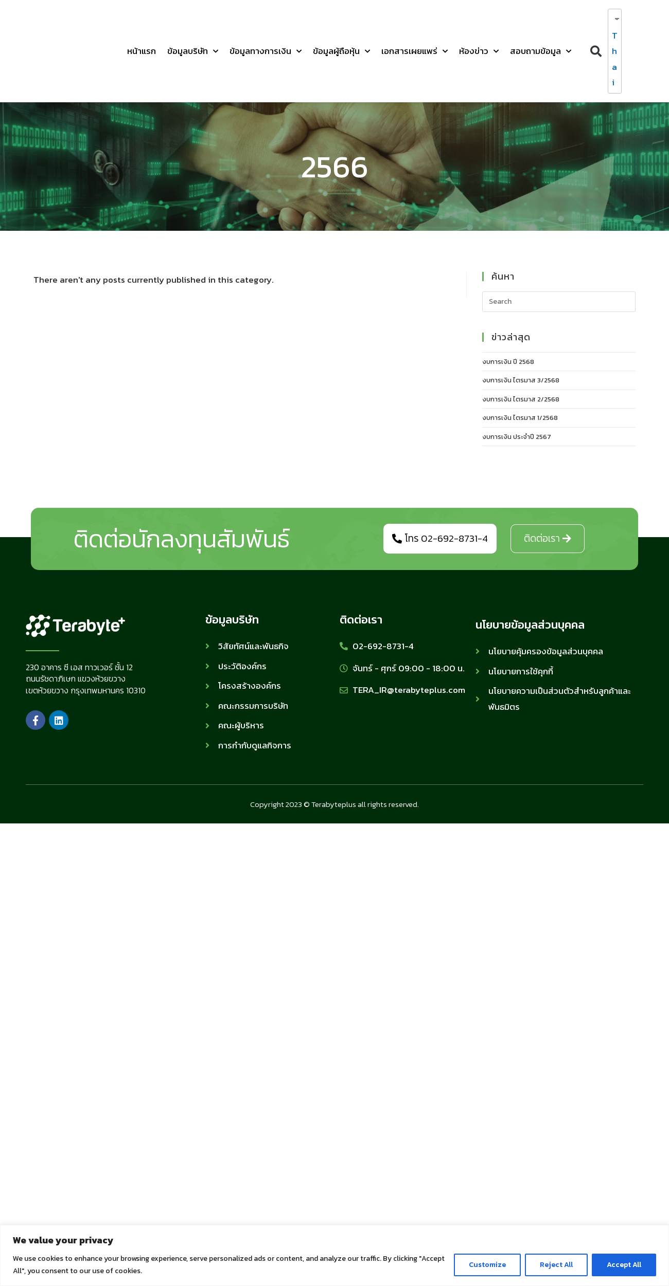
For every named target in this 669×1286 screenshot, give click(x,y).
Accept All (624, 1264)
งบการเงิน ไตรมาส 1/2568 (520, 417)
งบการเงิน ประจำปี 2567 (516, 437)
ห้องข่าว (479, 51)
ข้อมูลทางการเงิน (266, 51)
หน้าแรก (141, 51)
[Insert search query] (559, 301)
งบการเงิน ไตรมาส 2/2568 (520, 399)
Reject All (556, 1264)
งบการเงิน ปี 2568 (508, 361)
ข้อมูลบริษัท (192, 51)
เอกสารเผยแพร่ (414, 51)
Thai (612, 59)
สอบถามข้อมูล (540, 51)
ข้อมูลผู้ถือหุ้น (341, 51)
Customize (487, 1264)
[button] (595, 51)
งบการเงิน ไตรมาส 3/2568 (520, 380)
